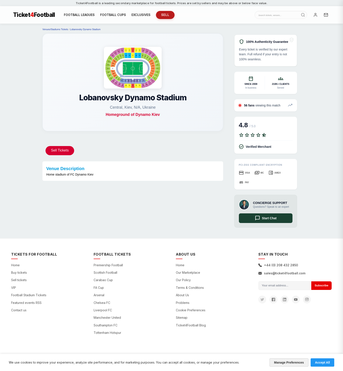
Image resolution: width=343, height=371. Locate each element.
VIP (13, 287)
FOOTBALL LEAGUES (79, 15)
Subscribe (321, 285)
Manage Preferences (289, 362)
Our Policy (183, 280)
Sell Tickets (60, 150)
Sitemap (181, 317)
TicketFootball (34, 15)
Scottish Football (105, 272)
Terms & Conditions (190, 287)
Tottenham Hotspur (107, 332)
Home (15, 265)
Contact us (18, 310)
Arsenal (99, 295)
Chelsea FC (102, 303)
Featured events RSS (26, 303)
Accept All (322, 362)
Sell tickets (19, 280)
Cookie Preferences (190, 310)
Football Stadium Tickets (28, 295)
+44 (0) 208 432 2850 (278, 265)
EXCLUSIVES (140, 15)
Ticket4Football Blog (191, 325)
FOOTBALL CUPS (113, 15)
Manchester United (107, 317)
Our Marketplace (188, 272)
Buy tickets (19, 272)
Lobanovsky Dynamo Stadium (85, 29)
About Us (182, 295)
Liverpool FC (103, 310)
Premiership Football (108, 265)
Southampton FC (105, 325)
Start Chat (265, 218)
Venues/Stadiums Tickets (55, 29)
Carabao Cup (103, 280)
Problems (182, 303)
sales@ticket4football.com (281, 273)
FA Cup (99, 287)
